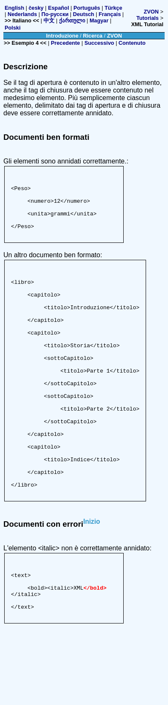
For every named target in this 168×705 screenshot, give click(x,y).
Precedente (65, 43)
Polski (13, 27)
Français (110, 14)
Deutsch (84, 14)
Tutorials (147, 18)
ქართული (72, 20)
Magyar (98, 20)
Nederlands (22, 14)
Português (86, 8)
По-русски (54, 14)
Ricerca (92, 36)
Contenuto (132, 43)
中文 (48, 20)
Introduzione (62, 36)
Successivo (99, 43)
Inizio (91, 579)
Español (58, 8)
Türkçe (113, 8)
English (14, 8)
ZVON (151, 11)
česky (36, 8)
